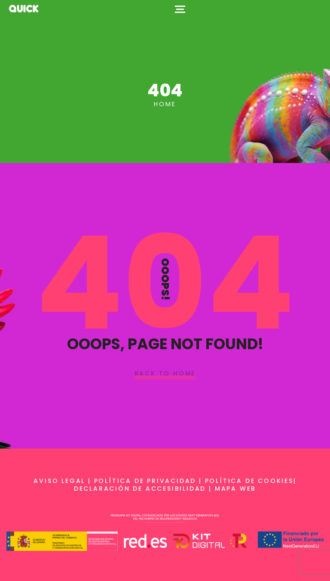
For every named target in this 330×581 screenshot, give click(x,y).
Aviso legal (59, 480)
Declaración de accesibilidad (140, 488)
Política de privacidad (145, 480)
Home (165, 104)
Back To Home (165, 373)
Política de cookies (249, 480)
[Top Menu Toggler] (180, 8)
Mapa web (235, 488)
